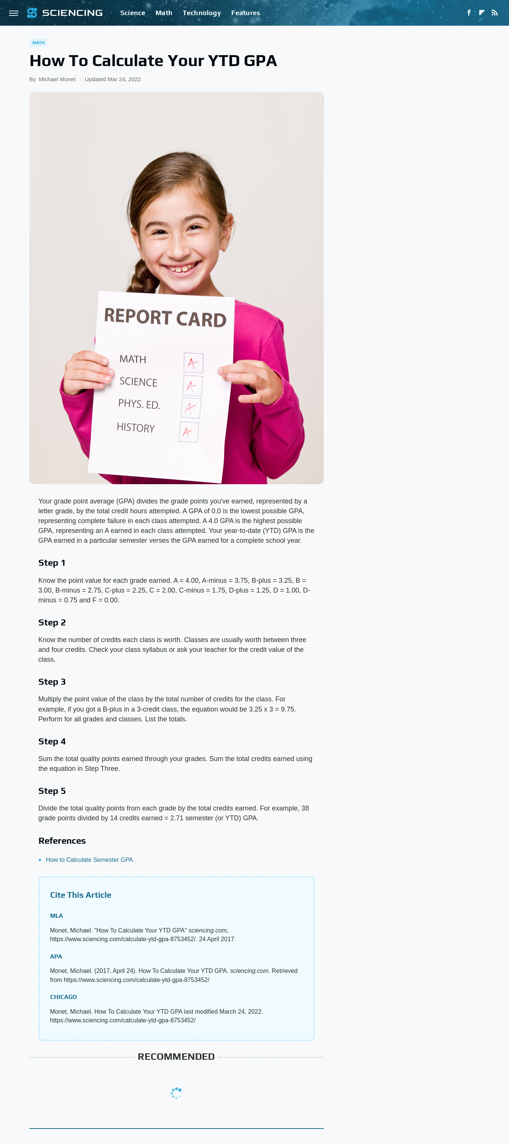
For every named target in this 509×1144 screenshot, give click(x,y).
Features (245, 13)
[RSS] (494, 13)
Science (132, 13)
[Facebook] (469, 13)
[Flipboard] (482, 13)
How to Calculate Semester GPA (89, 860)
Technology (202, 13)
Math (163, 13)
